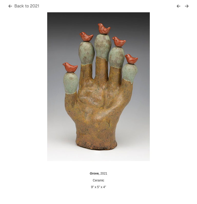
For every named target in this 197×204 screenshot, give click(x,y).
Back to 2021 (23, 6)
